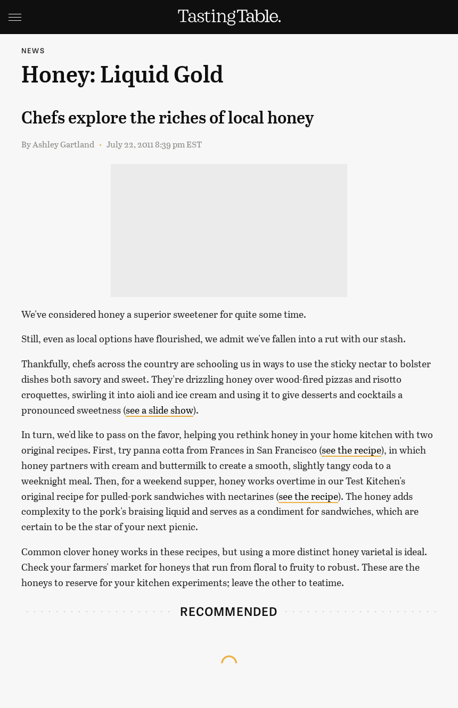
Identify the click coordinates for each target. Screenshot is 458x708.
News (33, 50)
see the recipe (351, 450)
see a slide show (159, 410)
